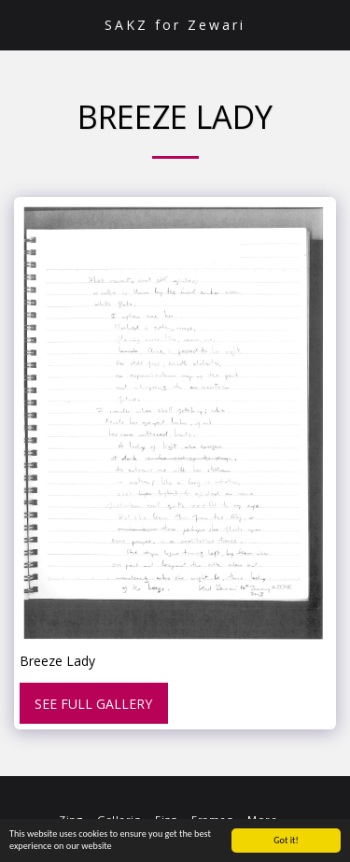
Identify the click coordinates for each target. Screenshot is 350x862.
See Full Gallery (93, 704)
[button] (20, 24)
